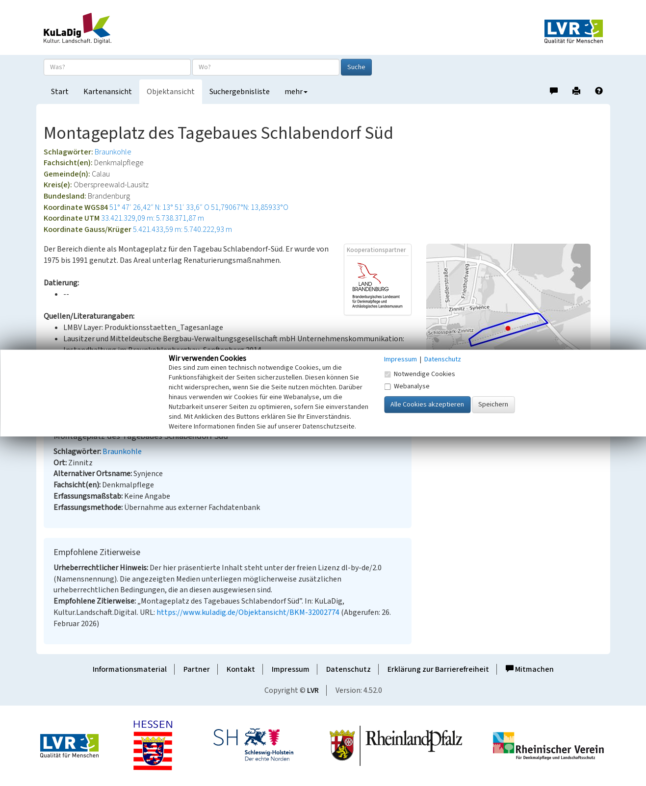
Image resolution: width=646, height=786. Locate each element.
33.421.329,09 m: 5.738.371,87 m (152, 218)
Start (60, 91)
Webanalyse (407, 386)
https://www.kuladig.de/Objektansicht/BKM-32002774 (247, 612)
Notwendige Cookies (419, 374)
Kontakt (241, 669)
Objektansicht (171, 91)
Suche (356, 67)
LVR (313, 690)
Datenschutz (348, 669)
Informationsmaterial (130, 669)
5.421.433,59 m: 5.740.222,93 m (182, 229)
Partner (196, 669)
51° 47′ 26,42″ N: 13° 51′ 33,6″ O (159, 207)
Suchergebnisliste (239, 91)
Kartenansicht (107, 91)
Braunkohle (113, 152)
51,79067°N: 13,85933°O (249, 207)
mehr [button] (296, 91)
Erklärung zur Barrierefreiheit (438, 669)
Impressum (291, 669)
